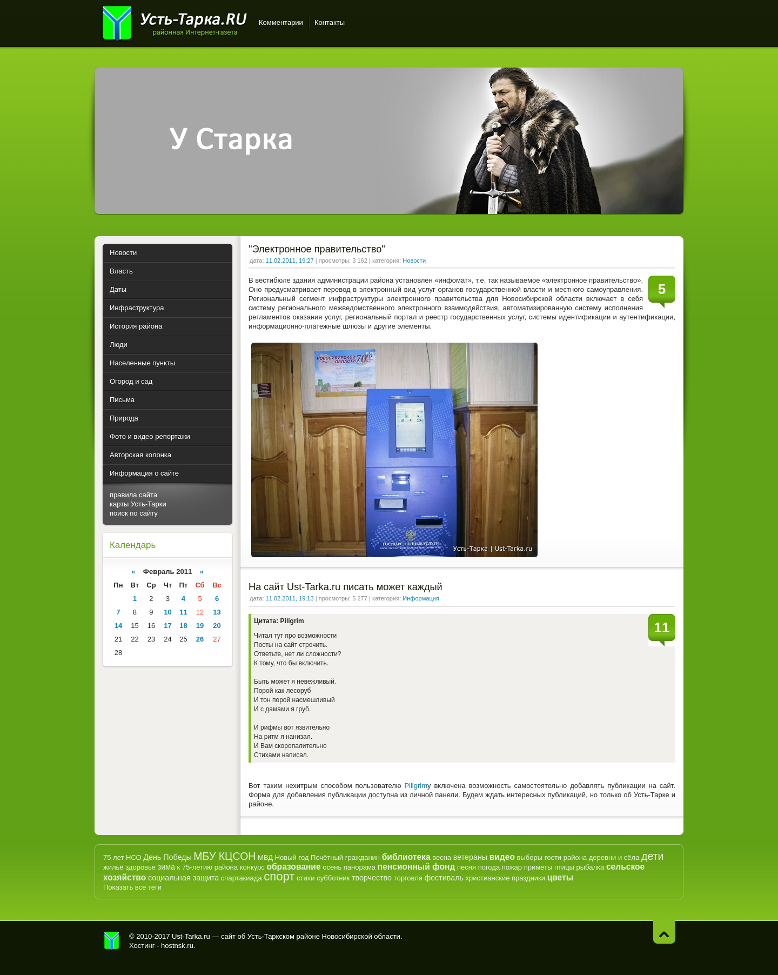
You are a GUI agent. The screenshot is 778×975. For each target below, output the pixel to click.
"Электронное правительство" (317, 249)
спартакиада (241, 878)
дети (652, 856)
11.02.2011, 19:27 (290, 260)
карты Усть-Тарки (138, 504)
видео (502, 857)
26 (200, 639)
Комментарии (281, 22)
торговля (408, 878)
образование (293, 866)
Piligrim (415, 786)
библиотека (406, 857)
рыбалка (590, 867)
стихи (305, 878)
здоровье (140, 867)
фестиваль (444, 877)
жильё (113, 867)
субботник (333, 878)
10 (167, 612)
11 (183, 612)
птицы (564, 867)
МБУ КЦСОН (224, 856)
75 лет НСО (122, 857)
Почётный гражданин (345, 857)
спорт (279, 876)
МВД (265, 857)
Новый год (292, 857)
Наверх (664, 932)
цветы (560, 877)
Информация (421, 598)
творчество (372, 877)
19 (200, 626)
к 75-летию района (207, 867)
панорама (359, 867)
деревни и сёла (614, 857)
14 (118, 626)
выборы (530, 857)
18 (183, 626)
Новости (414, 260)
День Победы (167, 857)
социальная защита (183, 877)
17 (167, 626)
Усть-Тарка (174, 22)
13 (216, 612)
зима (166, 867)
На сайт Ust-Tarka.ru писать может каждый (345, 587)
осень (332, 867)
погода (489, 867)
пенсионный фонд (416, 866)
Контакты (329, 22)
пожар (512, 867)
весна (441, 857)
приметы (538, 867)
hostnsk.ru (177, 945)
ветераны (470, 857)
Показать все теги (132, 887)
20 (216, 626)
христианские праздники (505, 878)
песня (466, 867)
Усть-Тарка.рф (112, 941)
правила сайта (133, 495)
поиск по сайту (134, 513)
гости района (566, 857)
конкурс (252, 867)
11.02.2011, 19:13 (290, 598)
